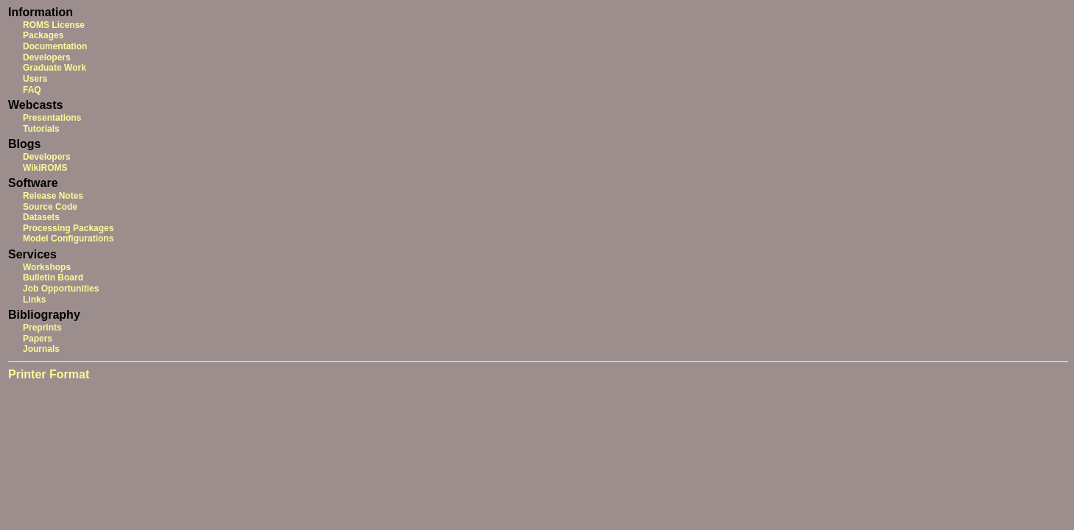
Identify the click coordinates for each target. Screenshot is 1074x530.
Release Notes (53, 196)
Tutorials (41, 129)
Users (35, 79)
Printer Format (48, 374)
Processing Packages (68, 228)
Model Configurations (68, 238)
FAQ (32, 90)
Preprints (42, 327)
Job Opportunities (61, 288)
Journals (41, 349)
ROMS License (54, 25)
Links (34, 299)
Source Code (50, 207)
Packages (43, 35)
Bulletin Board (53, 277)
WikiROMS (45, 168)
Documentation (55, 46)
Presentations (52, 118)
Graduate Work (54, 68)
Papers (37, 338)
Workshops (47, 267)
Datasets (41, 217)
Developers (47, 57)
